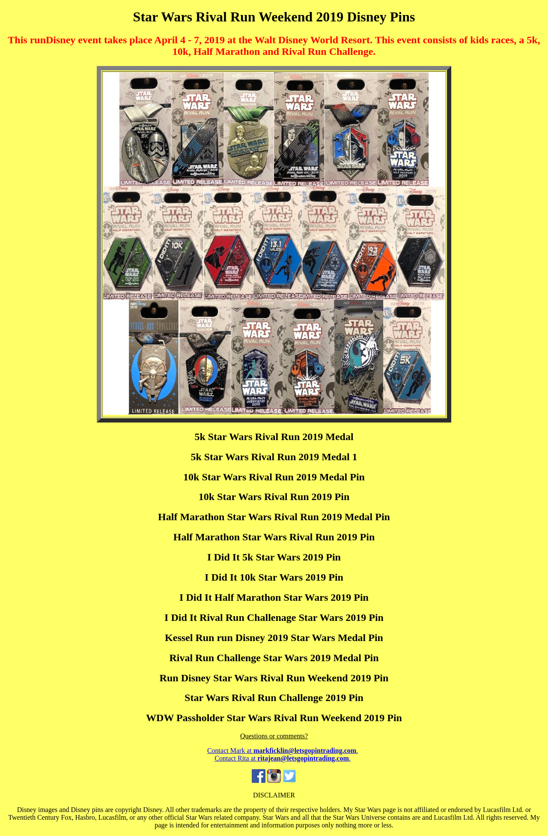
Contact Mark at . (282, 750)
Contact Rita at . (282, 758)
